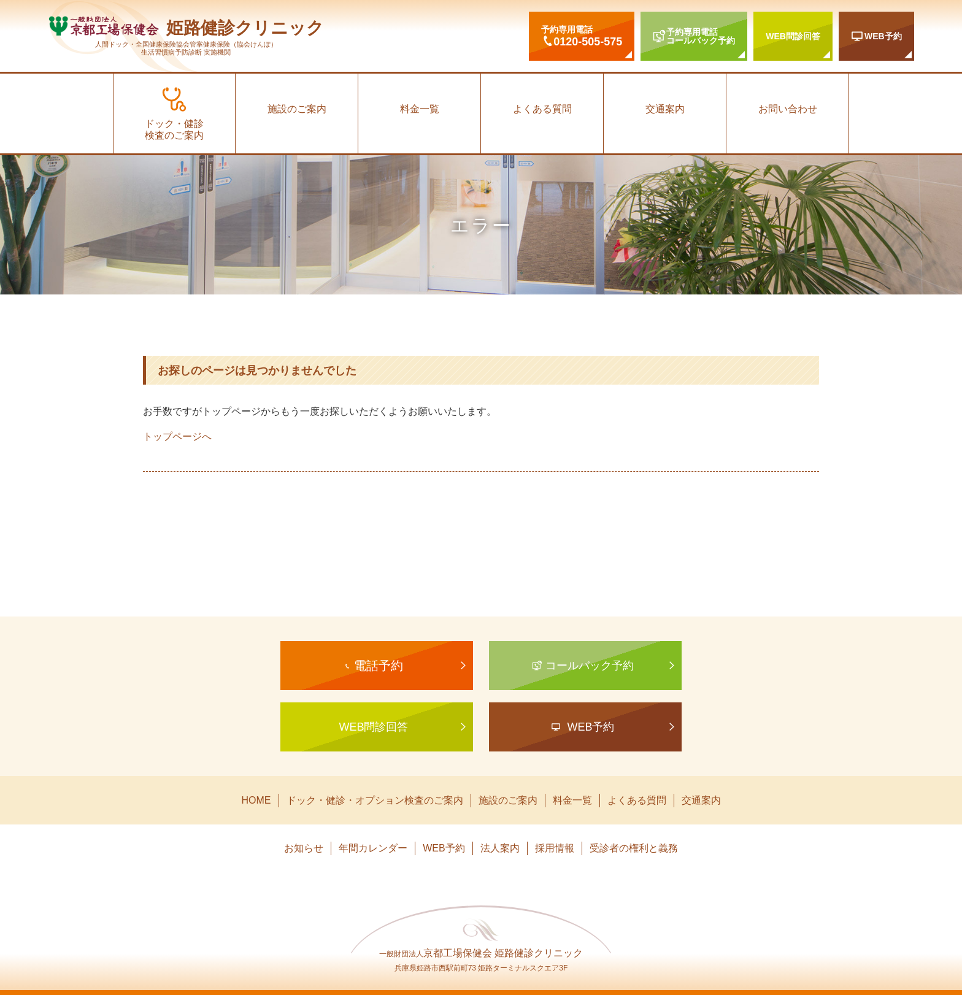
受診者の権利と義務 (634, 848)
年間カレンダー (373, 848)
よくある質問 (542, 109)
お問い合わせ (787, 109)
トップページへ (177, 436)
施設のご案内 (296, 109)
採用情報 (554, 848)
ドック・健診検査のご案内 (174, 129)
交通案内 (665, 109)
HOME (256, 800)
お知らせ (303, 848)
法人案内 (500, 848)
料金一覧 (419, 109)
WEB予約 (443, 848)
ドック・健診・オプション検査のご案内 (375, 800)
